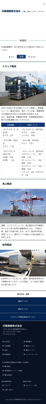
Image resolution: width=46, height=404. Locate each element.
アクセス (7, 385)
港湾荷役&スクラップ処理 (13, 371)
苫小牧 (33, 57)
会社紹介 (7, 341)
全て (13, 57)
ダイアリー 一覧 (31, 385)
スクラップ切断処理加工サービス (23, 317)
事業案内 (29, 341)
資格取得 (7, 354)
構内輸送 (7, 366)
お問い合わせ (8, 390)
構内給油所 (8, 375)
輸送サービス (23, 301)
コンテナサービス (32, 354)
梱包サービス (23, 309)
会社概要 (7, 346)
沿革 (5, 350)
